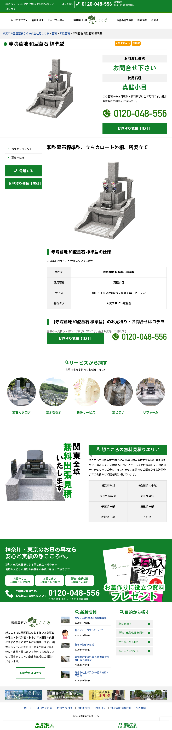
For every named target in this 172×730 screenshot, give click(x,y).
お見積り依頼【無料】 (134, 128)
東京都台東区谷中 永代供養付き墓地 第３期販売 (92, 658)
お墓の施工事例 (125, 20)
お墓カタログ (64, 708)
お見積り (67, 4)
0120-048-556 (97, 4)
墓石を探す (124, 623)
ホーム (28, 708)
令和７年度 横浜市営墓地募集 (90, 618)
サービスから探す (128, 641)
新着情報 (142, 20)
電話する (127, 724)
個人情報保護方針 (120, 708)
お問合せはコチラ (31, 673)
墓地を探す (38, 20)
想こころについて (128, 651)
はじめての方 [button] (19, 20)
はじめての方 (44, 708)
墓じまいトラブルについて (89, 630)
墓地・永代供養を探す (131, 632)
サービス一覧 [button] (56, 20)
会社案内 (141, 708)
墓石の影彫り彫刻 (84, 644)
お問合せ (156, 20)
